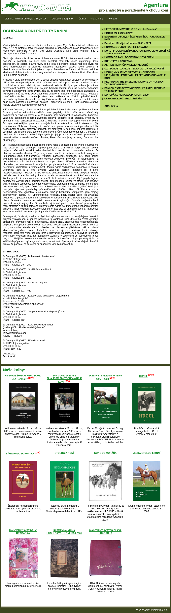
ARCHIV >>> (111, 106)
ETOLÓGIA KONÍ (64, 453)
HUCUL (143, 376)
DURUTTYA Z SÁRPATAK (118, 61)
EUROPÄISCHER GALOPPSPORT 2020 (126, 94)
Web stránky (142, 610)
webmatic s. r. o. (159, 610)
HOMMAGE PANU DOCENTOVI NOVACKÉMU (129, 57)
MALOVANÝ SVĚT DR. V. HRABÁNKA (23, 532)
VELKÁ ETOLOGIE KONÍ (146, 453)
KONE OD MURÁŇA (105, 453)
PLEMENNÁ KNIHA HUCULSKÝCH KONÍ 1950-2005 (64, 532)
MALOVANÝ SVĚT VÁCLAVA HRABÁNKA (105, 532)
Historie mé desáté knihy (118, 33)
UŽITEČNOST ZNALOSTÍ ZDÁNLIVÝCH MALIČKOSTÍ (134, 68)
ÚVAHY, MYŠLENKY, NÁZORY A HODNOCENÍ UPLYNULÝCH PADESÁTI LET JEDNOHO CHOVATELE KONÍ (135, 75)
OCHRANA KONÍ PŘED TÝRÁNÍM (123, 98)
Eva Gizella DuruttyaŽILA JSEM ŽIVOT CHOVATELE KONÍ (64, 378)
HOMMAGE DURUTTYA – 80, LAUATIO (126, 47)
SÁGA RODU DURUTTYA (20, 453)
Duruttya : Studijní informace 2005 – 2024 (127, 43)
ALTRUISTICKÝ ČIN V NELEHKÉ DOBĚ (126, 65)
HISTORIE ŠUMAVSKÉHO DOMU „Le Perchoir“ (130, 29)
